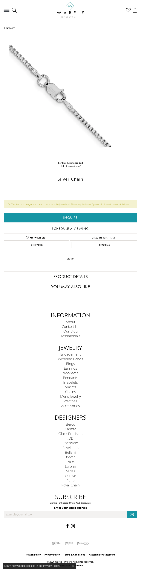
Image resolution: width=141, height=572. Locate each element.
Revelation (70, 447)
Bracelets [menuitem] (70, 382)
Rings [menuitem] (70, 363)
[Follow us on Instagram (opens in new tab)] (73, 526)
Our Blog (70, 331)
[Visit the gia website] (56, 543)
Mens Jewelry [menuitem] (70, 396)
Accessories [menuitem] (70, 405)
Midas (70, 471)
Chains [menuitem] (70, 391)
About (70, 321)
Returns (104, 245)
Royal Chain (70, 485)
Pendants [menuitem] (70, 377)
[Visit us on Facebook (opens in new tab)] (67, 526)
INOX (70, 461)
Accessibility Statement (102, 554)
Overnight (70, 442)
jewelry (10, 28)
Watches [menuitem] (70, 400)
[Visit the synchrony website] (83, 543)
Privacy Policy (52, 554)
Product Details (70, 276)
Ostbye (70, 475)
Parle (70, 480)
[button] (14, 10)
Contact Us (70, 326)
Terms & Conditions (74, 554)
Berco (70, 424)
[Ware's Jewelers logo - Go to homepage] (70, 10)
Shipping (37, 245)
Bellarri (70, 452)
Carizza (70, 428)
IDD (71, 438)
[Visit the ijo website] (69, 543)
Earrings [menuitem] (70, 368)
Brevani (70, 456)
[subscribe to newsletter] (132, 514)
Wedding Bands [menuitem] (70, 358)
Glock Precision (70, 433)
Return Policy (33, 554)
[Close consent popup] (73, 566)
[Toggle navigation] (6, 10)
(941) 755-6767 (70, 166)
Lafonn (70, 466)
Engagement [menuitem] (70, 354)
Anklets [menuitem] (70, 386)
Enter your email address (70, 507)
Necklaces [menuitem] (71, 372)
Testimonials (70, 335)
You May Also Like (70, 286)
